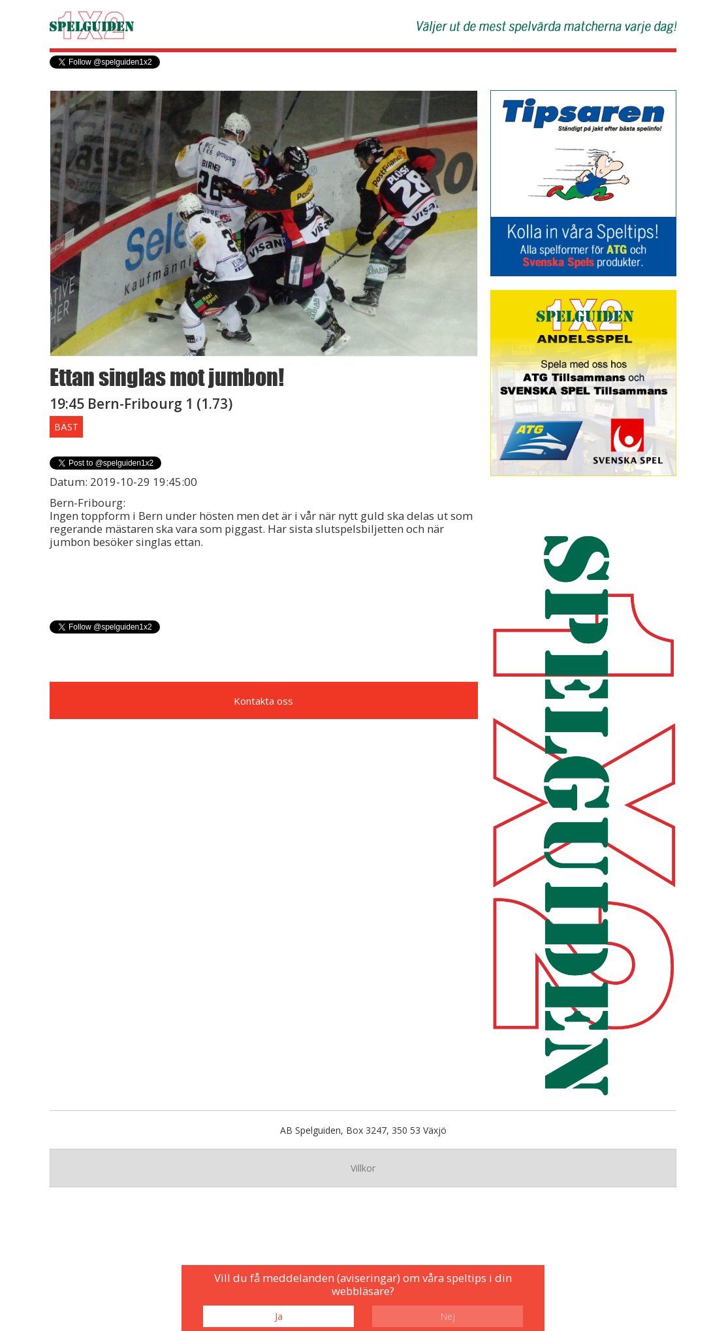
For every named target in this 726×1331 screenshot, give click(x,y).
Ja (279, 1316)
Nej (447, 1316)
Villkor (363, 1168)
